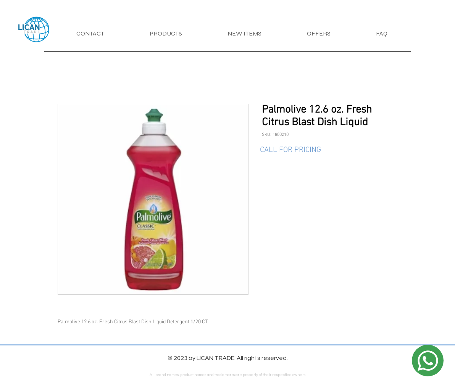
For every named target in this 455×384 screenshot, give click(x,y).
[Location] (428, 360)
